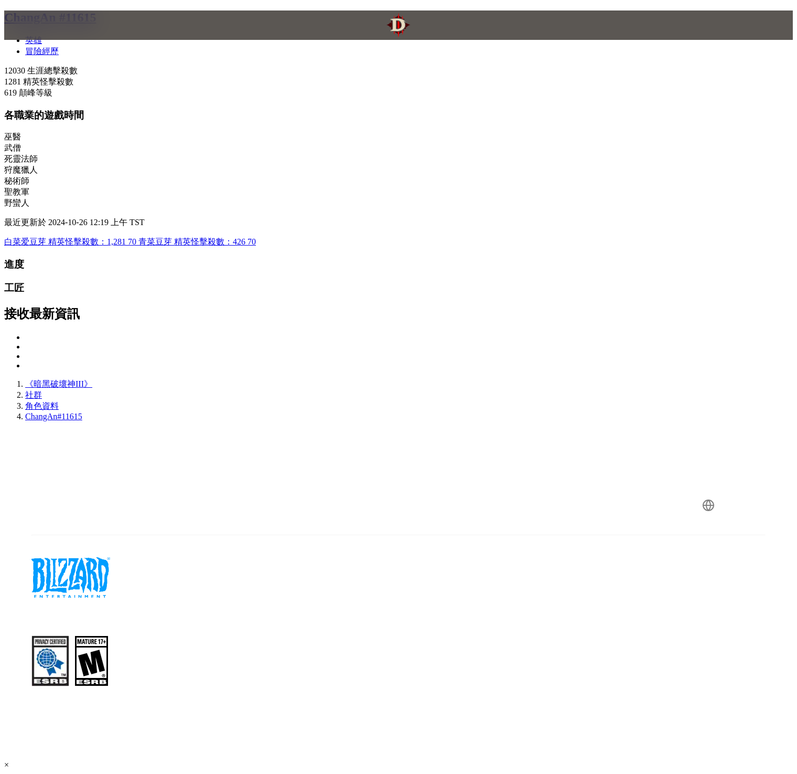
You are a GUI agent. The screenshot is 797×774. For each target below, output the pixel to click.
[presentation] (51, 38)
